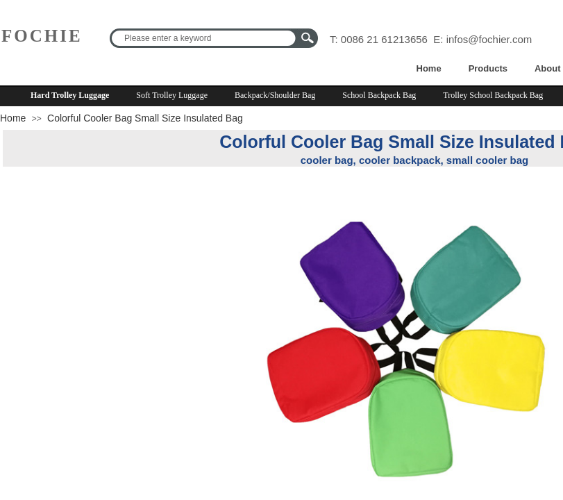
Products (488, 68)
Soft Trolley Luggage (172, 95)
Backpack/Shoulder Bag (275, 95)
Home (429, 68)
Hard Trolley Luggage (70, 95)
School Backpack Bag (379, 95)
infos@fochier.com (489, 39)
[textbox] (205, 38)
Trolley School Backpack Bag (493, 95)
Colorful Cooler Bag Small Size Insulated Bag (145, 118)
